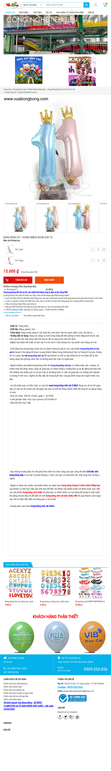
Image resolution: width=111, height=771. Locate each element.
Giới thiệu (37, 14)
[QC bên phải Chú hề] (82, 73)
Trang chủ (10, 14)
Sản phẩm (24, 14)
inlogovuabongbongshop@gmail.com (78, 693)
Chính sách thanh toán (12, 688)
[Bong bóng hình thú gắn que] (29, 72)
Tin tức (49, 14)
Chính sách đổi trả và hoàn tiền (15, 698)
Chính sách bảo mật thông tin (15, 685)
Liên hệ (91, 14)
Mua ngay (49, 281)
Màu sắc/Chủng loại (11, 242)
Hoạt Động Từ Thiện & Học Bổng (70, 14)
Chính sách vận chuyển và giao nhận (18, 695)
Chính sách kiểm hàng (12, 701)
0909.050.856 (75, 689)
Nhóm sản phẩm (31, 5)
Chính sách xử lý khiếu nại (13, 691)
